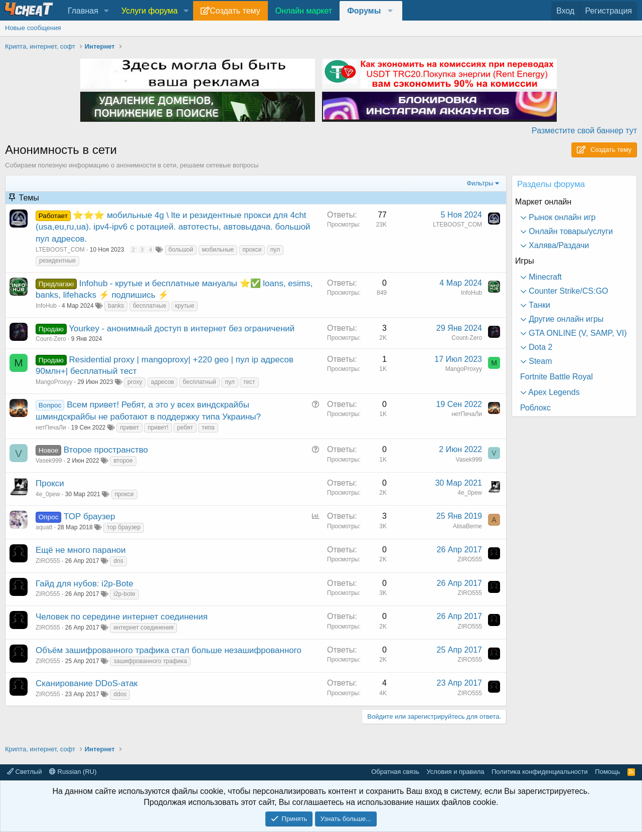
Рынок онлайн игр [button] (561, 217)
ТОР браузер (89, 516)
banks (116, 305)
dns (118, 560)
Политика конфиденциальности (540, 771)
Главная (83, 11)
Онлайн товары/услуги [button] (570, 231)
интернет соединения (143, 627)
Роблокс (535, 407)
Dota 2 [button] (540, 347)
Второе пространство (106, 450)
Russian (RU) (73, 771)
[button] (106, 11)
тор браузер (123, 527)
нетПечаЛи (51, 427)
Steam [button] (539, 361)
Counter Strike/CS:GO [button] (567, 291)
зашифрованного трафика (150, 661)
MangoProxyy (54, 381)
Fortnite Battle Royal (556, 376)
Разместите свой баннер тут (584, 130)
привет (129, 427)
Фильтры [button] (479, 183)
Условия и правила (455, 771)
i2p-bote (124, 593)
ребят (185, 427)
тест (249, 381)
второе (122, 460)
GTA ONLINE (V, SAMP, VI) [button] (577, 333)
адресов (162, 381)
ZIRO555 (48, 560)
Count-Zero (51, 338)
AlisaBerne (467, 526)
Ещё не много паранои (81, 550)
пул (275, 249)
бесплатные (150, 305)
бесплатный (199, 381)
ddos (119, 694)
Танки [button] (538, 305)
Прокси (50, 483)
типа (208, 427)
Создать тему (235, 11)
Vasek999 (49, 460)
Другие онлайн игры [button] (565, 319)
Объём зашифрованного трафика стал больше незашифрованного (168, 650)
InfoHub (46, 305)
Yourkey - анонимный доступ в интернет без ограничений (181, 328)
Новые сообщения (33, 28)
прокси (252, 249)
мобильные (218, 249)
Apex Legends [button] (553, 392)
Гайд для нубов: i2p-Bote (84, 583)
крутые (185, 305)
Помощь (607, 771)
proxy (134, 381)
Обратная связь (395, 771)
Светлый (24, 771)
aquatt (44, 527)
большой (181, 249)
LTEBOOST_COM (60, 249)
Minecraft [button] (544, 277)
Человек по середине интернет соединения (122, 616)
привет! (157, 427)
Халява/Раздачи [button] (558, 245)
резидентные (57, 260)
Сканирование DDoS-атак (86, 683)
